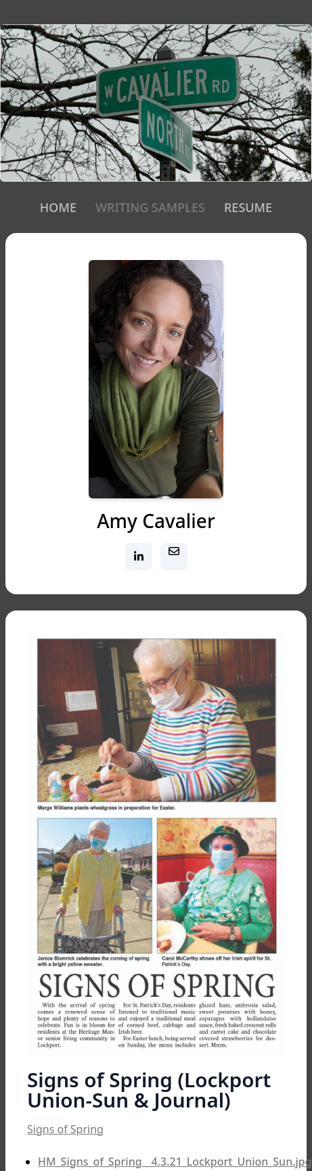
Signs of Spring (65, 1129)
